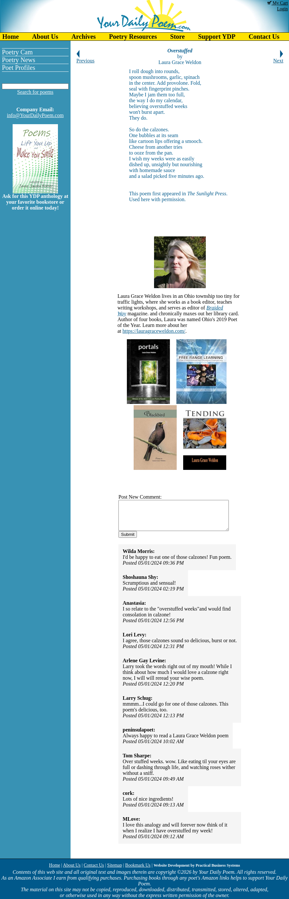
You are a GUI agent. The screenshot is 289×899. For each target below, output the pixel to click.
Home (10, 36)
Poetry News (18, 59)
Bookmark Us (137, 865)
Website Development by (197, 865)
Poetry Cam (17, 52)
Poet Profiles (18, 67)
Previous (85, 58)
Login (282, 8)
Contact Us (94, 865)
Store (177, 36)
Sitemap (114, 865)
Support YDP (216, 36)
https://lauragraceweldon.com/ (153, 331)
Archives (84, 36)
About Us (45, 36)
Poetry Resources (133, 36)
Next (278, 58)
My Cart (277, 3)
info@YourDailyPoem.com (35, 115)
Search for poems (35, 92)
